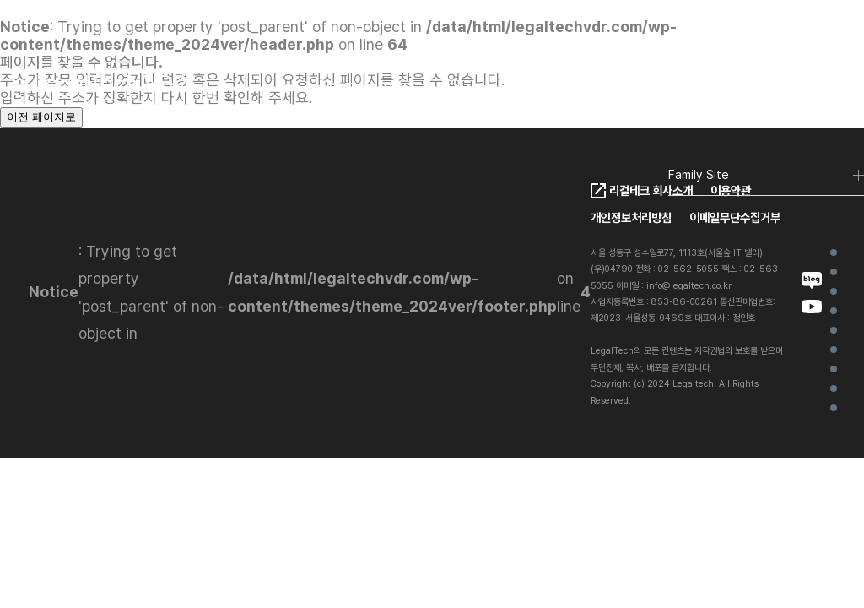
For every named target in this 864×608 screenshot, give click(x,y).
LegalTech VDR (359, 88)
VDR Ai (833, 330)
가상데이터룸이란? (833, 272)
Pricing (545, 88)
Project (833, 369)
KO (691, 89)
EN (728, 89)
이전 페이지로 (41, 117)
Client (466, 88)
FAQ (616, 88)
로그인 (801, 89)
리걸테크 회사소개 (651, 190)
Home (833, 252)
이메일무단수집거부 (734, 217)
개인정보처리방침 (631, 217)
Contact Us (833, 388)
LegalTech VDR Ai (833, 310)
